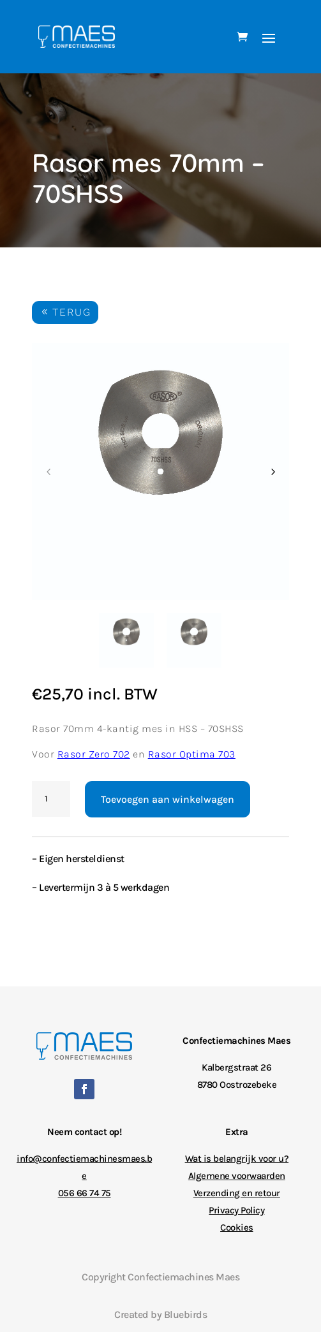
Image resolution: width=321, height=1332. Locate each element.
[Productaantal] (51, 799)
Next (272, 472)
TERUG (71, 312)
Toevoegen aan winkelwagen (167, 799)
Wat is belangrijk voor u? (237, 1158)
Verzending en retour (236, 1193)
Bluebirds (185, 1314)
